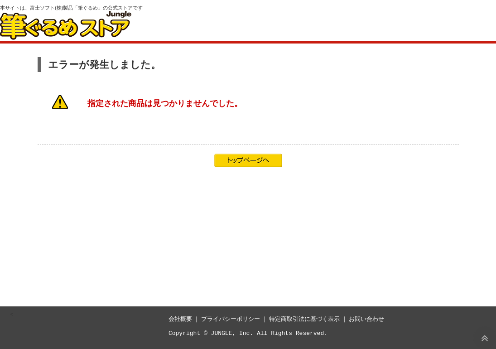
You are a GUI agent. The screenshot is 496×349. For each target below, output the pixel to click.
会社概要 (180, 318)
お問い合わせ (366, 318)
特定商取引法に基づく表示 (304, 318)
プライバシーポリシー (230, 318)
